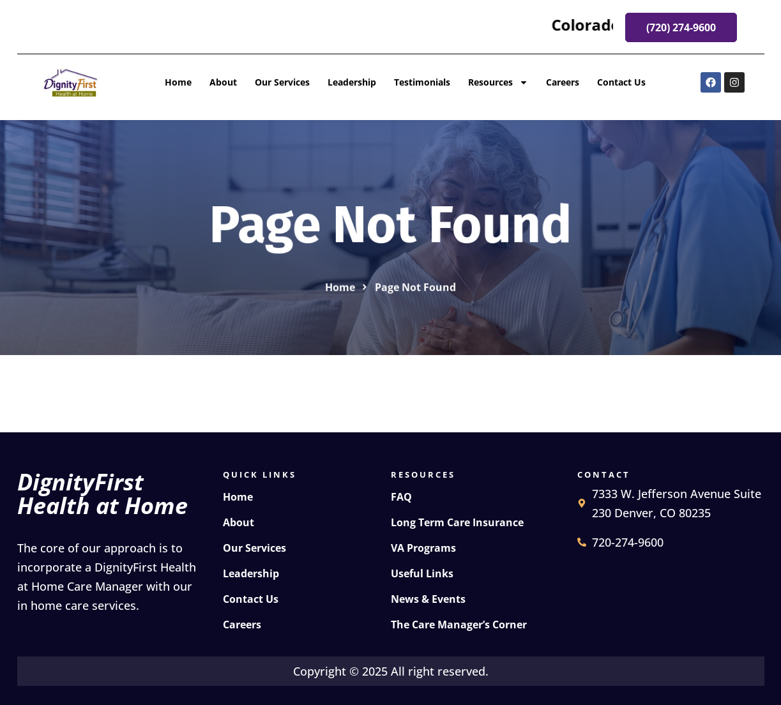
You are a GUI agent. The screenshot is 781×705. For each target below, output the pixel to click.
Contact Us (621, 82)
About (223, 82)
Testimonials (422, 82)
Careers (562, 82)
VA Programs (423, 548)
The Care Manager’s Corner (459, 625)
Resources (498, 82)
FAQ (401, 497)
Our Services (282, 82)
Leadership (352, 82)
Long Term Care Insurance (457, 522)
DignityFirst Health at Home (102, 493)
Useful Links (422, 573)
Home (178, 82)
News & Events (428, 599)
